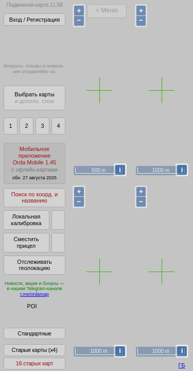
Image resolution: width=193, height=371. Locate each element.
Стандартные (34, 341)
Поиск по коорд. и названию (34, 197)
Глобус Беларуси (29, 315)
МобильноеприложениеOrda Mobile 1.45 (34, 163)
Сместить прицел (26, 242)
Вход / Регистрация (34, 19)
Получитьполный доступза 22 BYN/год (34, 43)
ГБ (182, 365)
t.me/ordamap (34, 294)
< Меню (107, 10)
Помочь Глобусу (28, 324)
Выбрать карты (34, 97)
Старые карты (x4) (34, 357)
